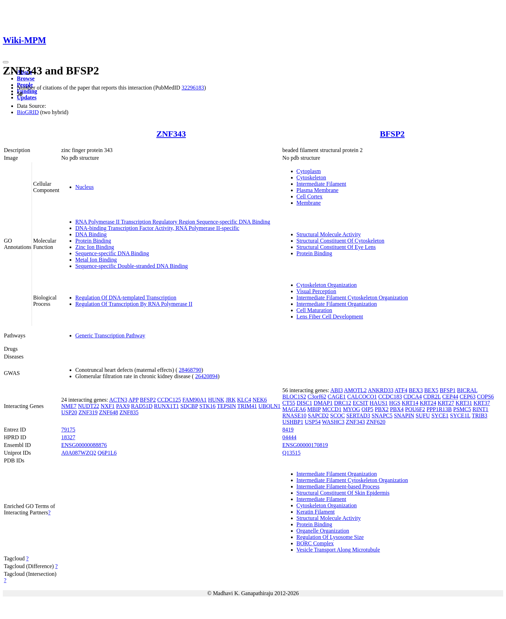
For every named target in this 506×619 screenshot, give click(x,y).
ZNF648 (108, 412)
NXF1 (107, 406)
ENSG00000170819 (305, 445)
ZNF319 (88, 412)
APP (133, 400)
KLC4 (244, 400)
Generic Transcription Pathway (110, 335)
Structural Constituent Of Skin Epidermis (343, 493)
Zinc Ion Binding (94, 247)
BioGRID (28, 112)
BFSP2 (392, 133)
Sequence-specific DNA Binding (112, 253)
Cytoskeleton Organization (327, 285)
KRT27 (445, 403)
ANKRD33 (381, 390)
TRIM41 (247, 406)
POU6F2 (415, 409)
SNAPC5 (382, 416)
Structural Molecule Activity (329, 234)
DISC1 (304, 403)
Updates (27, 97)
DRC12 (342, 403)
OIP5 (368, 409)
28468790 (190, 370)
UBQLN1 (269, 406)
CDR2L (432, 397)
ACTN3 (118, 400)
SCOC (337, 416)
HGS (394, 403)
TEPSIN (226, 406)
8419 (288, 430)
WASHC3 (333, 422)
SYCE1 (440, 416)
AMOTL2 (355, 390)
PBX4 (397, 409)
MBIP (314, 409)
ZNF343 (171, 133)
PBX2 (382, 409)
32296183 (193, 88)
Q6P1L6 (107, 453)
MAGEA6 (294, 409)
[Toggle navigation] (5, 62)
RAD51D (142, 406)
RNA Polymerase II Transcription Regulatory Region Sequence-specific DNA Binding (172, 222)
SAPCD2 (318, 416)
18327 (68, 437)
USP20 (69, 412)
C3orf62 (316, 397)
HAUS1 (379, 403)
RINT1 (480, 409)
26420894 (206, 376)
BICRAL (467, 390)
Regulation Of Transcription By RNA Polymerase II (133, 304)
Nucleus (84, 187)
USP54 (312, 422)
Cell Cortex (310, 196)
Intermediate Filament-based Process (338, 486)
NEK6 (260, 400)
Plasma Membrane (318, 190)
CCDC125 (169, 400)
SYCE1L (460, 416)
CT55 (289, 403)
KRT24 (428, 403)
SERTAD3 (358, 416)
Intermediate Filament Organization (337, 304)
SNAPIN (404, 416)
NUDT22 (88, 406)
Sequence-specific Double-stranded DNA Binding (131, 266)
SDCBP (189, 406)
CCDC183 (390, 397)
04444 (290, 437)
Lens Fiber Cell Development (330, 317)
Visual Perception (316, 291)
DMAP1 (322, 403)
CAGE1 (336, 397)
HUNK (216, 400)
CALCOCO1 (362, 397)
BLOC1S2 (294, 397)
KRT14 (410, 403)
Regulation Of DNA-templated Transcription (125, 298)
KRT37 (482, 403)
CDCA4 (412, 397)
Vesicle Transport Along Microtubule (338, 550)
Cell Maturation (314, 310)
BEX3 (416, 390)
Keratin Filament (316, 512)
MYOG (351, 409)
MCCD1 (332, 409)
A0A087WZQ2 (78, 453)
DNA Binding (90, 234)
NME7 (69, 406)
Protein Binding (93, 241)
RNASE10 (294, 416)
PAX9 (123, 406)
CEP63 (467, 397)
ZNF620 (375, 422)
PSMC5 (462, 409)
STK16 (207, 406)
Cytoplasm (309, 171)
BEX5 (431, 390)
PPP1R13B (439, 409)
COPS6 (485, 397)
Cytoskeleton (311, 177)
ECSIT (360, 403)
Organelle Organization (323, 531)
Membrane (309, 203)
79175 (68, 430)
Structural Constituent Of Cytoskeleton (340, 241)
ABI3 (336, 390)
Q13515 (292, 453)
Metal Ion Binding (96, 260)
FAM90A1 (194, 400)
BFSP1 (447, 390)
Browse (25, 78)
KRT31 (464, 403)
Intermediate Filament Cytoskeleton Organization (352, 298)
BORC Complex (315, 543)
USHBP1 (293, 422)
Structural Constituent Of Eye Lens (336, 247)
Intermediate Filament (321, 184)
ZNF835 (128, 412)
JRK (230, 400)
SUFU (423, 416)
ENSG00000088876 (84, 445)
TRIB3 (479, 416)
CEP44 (450, 397)
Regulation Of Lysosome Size (330, 537)
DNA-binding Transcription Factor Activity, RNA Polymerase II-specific (157, 228)
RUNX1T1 (166, 406)
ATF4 (401, 390)
